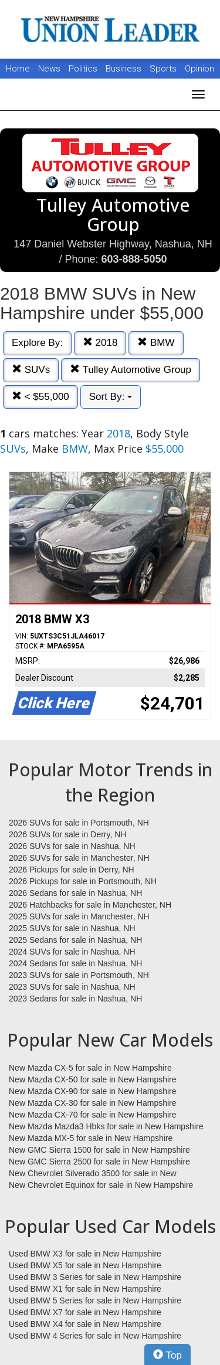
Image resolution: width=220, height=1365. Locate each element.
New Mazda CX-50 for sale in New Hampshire (93, 1079)
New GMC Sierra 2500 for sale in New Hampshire (99, 1161)
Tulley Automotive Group (130, 369)
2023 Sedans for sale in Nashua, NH (75, 998)
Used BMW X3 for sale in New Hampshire (85, 1253)
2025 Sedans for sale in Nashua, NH (75, 940)
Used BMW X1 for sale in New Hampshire (85, 1288)
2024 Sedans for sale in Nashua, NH (75, 963)
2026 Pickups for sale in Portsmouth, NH (83, 881)
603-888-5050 (134, 259)
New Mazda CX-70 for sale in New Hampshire (93, 1114)
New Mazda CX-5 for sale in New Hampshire (90, 1067)
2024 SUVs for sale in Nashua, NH (72, 951)
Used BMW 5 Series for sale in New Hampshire (95, 1300)
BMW (155, 342)
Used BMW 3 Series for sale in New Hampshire (95, 1277)
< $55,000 (40, 396)
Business (125, 68)
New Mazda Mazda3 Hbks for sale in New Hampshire (106, 1126)
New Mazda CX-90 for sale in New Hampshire (93, 1091)
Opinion (199, 68)
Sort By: (110, 396)
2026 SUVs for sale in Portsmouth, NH (79, 822)
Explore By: (37, 342)
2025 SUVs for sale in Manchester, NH (79, 916)
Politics (83, 68)
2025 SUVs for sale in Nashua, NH (72, 928)
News (49, 68)
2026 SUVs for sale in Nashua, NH (72, 846)
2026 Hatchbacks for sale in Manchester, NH (90, 904)
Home (18, 68)
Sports (164, 68)
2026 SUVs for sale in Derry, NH (67, 834)
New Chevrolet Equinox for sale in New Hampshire (101, 1185)
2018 (100, 342)
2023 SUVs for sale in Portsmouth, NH (79, 975)
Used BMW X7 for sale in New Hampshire (85, 1312)
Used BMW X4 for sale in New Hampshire (85, 1324)
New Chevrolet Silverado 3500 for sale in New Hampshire (93, 1174)
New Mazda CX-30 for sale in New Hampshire (93, 1103)
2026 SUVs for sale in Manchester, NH (79, 858)
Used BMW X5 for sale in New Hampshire (85, 1265)
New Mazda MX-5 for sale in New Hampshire (90, 1138)
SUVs (31, 369)
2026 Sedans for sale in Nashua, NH (75, 893)
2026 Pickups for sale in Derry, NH (71, 869)
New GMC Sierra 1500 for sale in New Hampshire (99, 1150)
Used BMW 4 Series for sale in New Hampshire (95, 1335)
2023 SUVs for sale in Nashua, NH (72, 987)
